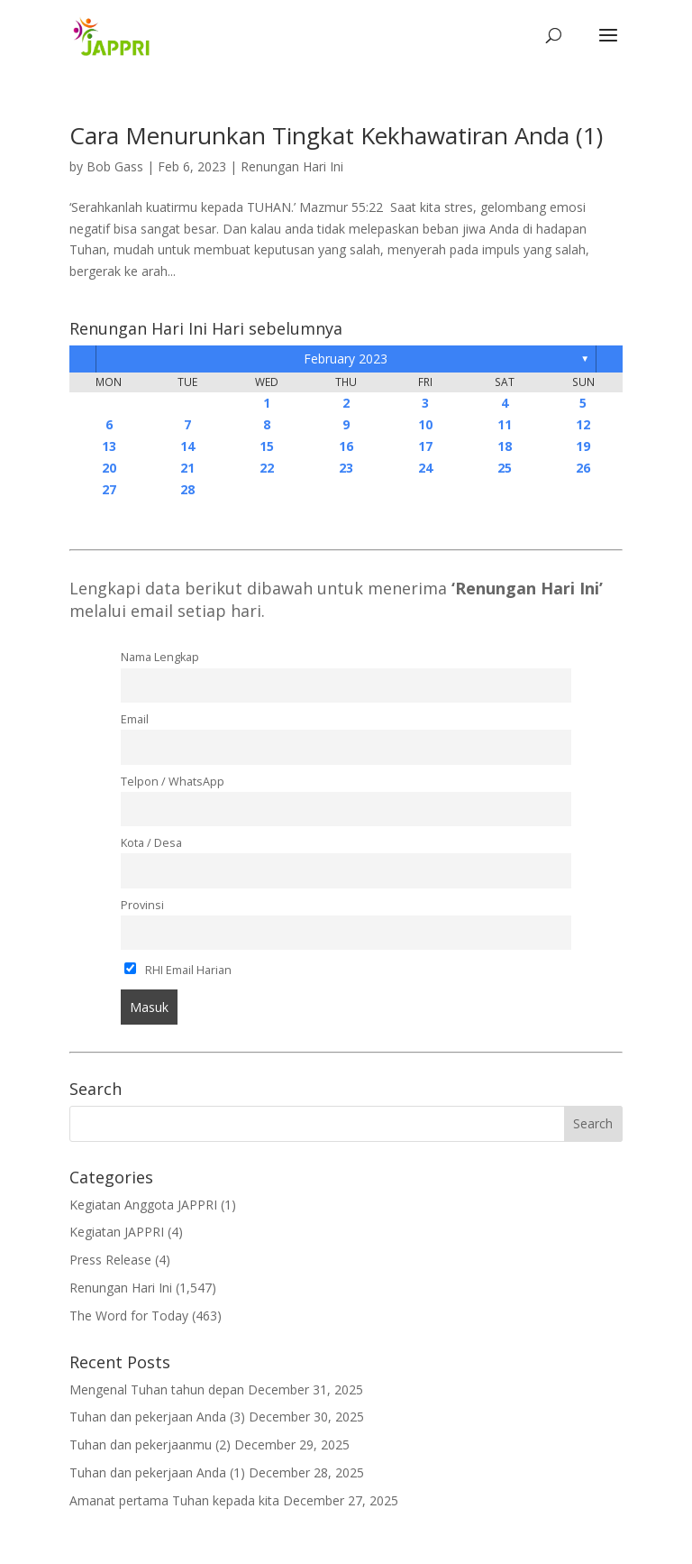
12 (583, 424)
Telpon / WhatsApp (172, 781)
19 (583, 446)
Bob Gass (114, 166)
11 (504, 424)
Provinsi (142, 905)
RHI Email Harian (178, 970)
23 (346, 467)
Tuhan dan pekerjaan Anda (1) (157, 1472)
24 (425, 467)
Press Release (110, 1259)
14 (187, 446)
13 (109, 446)
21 (187, 467)
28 (187, 489)
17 (425, 446)
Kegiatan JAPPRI (116, 1231)
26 (583, 467)
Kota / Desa (151, 843)
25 (504, 467)
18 (504, 446)
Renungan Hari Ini (292, 166)
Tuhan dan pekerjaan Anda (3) (157, 1416)
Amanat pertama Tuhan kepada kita (174, 1500)
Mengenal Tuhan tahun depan (156, 1389)
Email (135, 719)
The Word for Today (128, 1315)
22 (267, 467)
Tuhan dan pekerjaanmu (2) (150, 1444)
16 (346, 446)
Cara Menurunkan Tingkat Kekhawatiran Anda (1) (336, 135)
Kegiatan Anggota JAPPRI (143, 1204)
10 (425, 424)
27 (109, 489)
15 (267, 446)
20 (109, 467)
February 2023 (345, 358)
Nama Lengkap (160, 657)
